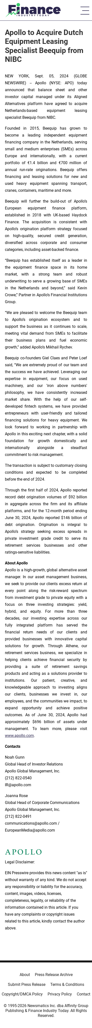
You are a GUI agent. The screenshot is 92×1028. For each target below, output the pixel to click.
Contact (83, 994)
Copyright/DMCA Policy (22, 994)
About (25, 974)
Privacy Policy (60, 994)
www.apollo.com (19, 735)
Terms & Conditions (67, 984)
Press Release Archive (54, 974)
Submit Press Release (26, 984)
